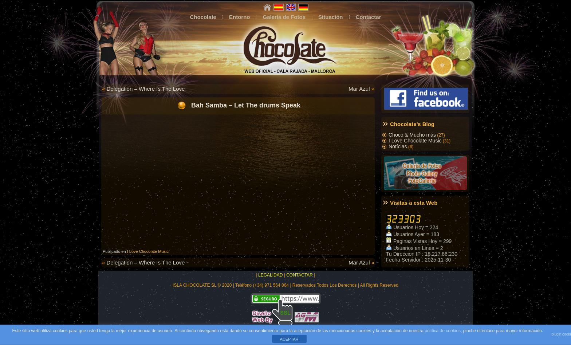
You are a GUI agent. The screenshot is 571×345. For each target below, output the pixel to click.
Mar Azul (359, 89)
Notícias (398, 146)
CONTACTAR (299, 275)
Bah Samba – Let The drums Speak (244, 105)
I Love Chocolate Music (148, 251)
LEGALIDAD (270, 275)
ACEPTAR (289, 339)
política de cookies (443, 330)
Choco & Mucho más (412, 135)
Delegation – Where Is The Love (146, 89)
